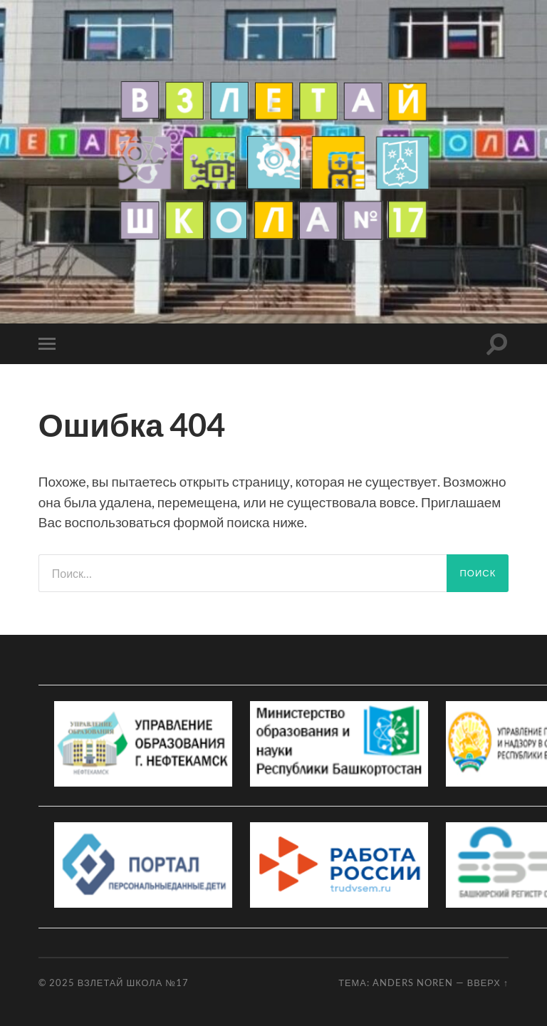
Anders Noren (413, 982)
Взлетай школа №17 (133, 982)
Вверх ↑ (488, 982)
